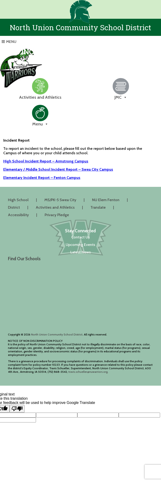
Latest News (80, 252)
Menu (11, 41)
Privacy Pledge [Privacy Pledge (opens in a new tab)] (57, 215)
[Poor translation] (17, 409)
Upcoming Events (80, 244)
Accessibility (18, 215)
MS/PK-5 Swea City (60, 200)
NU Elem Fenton (105, 200)
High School (18, 200)
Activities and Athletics (55, 207)
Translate (98, 207)
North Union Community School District (56, 334)
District (14, 207)
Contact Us (80, 237)
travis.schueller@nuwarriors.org (87, 371)
